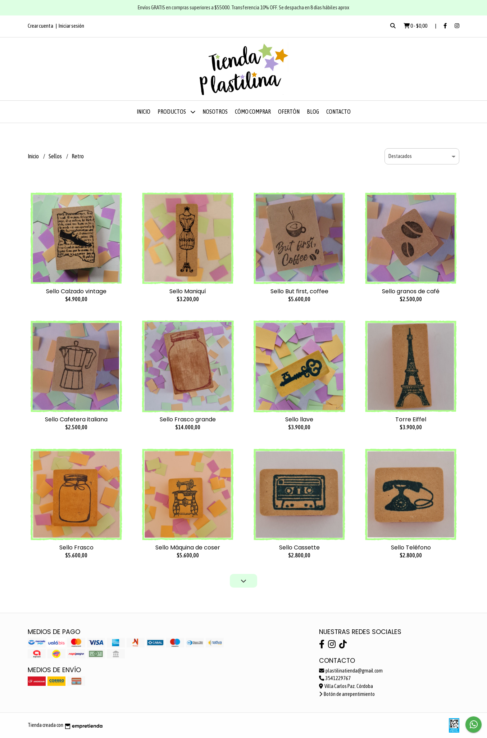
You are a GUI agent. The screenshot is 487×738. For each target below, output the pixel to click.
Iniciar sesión (71, 26)
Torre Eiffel (410, 419)
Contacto (338, 111)
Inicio (143, 111)
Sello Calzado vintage (76, 291)
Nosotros (215, 111)
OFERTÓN (289, 111)
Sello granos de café (411, 291)
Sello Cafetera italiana (76, 419)
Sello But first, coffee (299, 291)
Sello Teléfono (411, 547)
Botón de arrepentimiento (347, 694)
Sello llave (299, 419)
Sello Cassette (299, 547)
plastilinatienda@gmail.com (351, 671)
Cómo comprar (253, 111)
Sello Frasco (76, 547)
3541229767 (335, 678)
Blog (313, 111)
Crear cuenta (40, 26)
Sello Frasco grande (188, 419)
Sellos (56, 156)
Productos (176, 112)
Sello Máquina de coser (187, 547)
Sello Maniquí (187, 291)
